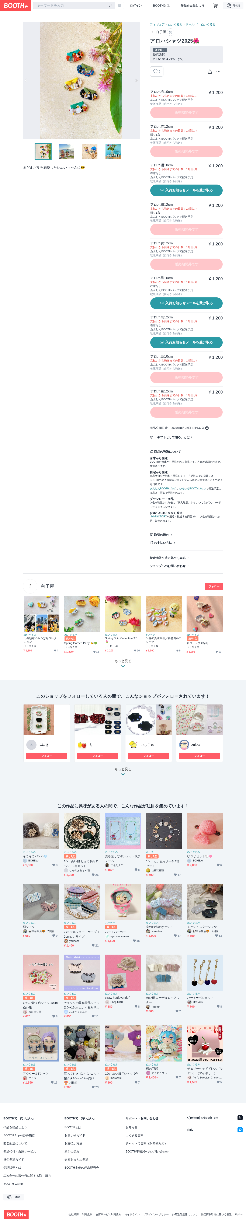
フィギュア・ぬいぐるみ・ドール (172, 24)
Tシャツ (150, 634)
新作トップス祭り (198, 643)
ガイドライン (132, 1214)
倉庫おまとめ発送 (76, 1159)
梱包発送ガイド (13, 1159)
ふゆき (44, 744)
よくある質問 (134, 1135)
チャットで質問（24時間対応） (147, 1143)
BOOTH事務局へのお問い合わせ (147, 1151)
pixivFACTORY (158, 516)
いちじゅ (147, 744)
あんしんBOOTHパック (163, 488)
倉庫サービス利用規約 (108, 1214)
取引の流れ (161, 534)
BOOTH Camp (13, 1183)
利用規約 (87, 1214)
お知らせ (132, 1127)
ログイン (136, 5)
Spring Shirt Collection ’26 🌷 (121, 640)
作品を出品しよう (192, 5)
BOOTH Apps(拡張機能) (19, 1135)
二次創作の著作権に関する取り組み (27, 1175)
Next (136, 80)
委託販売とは (12, 1167)
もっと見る (123, 772)
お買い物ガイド (75, 1135)
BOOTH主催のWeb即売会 (82, 1167)
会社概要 (74, 1214)
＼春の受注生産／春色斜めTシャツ (163, 640)
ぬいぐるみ (208, 24)
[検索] (110, 6)
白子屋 (47, 586)
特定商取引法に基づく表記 (168, 558)
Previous (26, 80)
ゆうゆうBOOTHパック (192, 488)
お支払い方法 (163, 543)
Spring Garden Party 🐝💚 (80, 643)
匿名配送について (15, 1143)
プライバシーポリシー (156, 1214)
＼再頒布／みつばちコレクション (40, 640)
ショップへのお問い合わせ (168, 566)
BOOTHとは (161, 5)
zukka (195, 744)
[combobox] (74, 5)
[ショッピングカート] (215, 5)
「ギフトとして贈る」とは (172, 437)
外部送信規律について (185, 1214)
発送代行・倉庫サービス (19, 1151)
